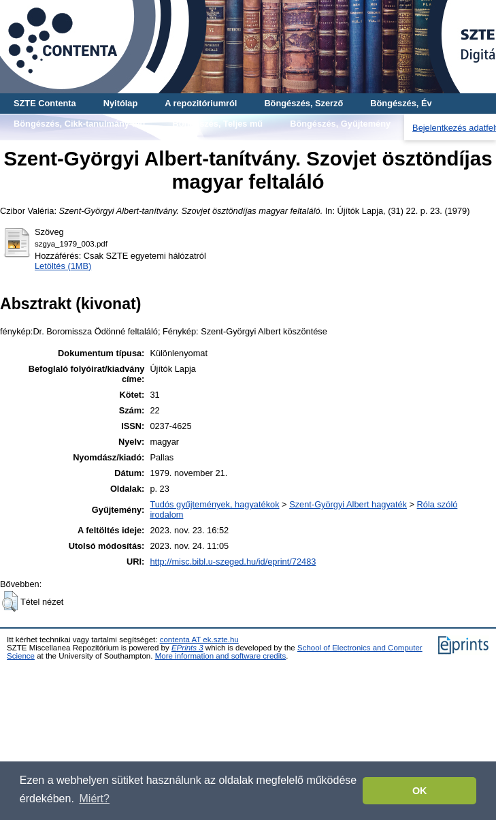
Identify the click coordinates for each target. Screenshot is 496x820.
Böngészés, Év (400, 103)
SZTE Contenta (45, 103)
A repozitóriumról (201, 103)
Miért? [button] (95, 798)
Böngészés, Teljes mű (217, 124)
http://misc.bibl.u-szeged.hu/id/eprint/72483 (233, 561)
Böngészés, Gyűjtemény (340, 124)
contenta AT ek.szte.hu (199, 639)
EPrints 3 (187, 648)
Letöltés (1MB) (63, 266)
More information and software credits (220, 656)
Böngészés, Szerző (303, 103)
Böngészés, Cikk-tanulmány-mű (79, 124)
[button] (10, 601)
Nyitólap (120, 103)
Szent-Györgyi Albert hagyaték (348, 504)
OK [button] (419, 790)
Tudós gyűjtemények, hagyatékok (214, 504)
